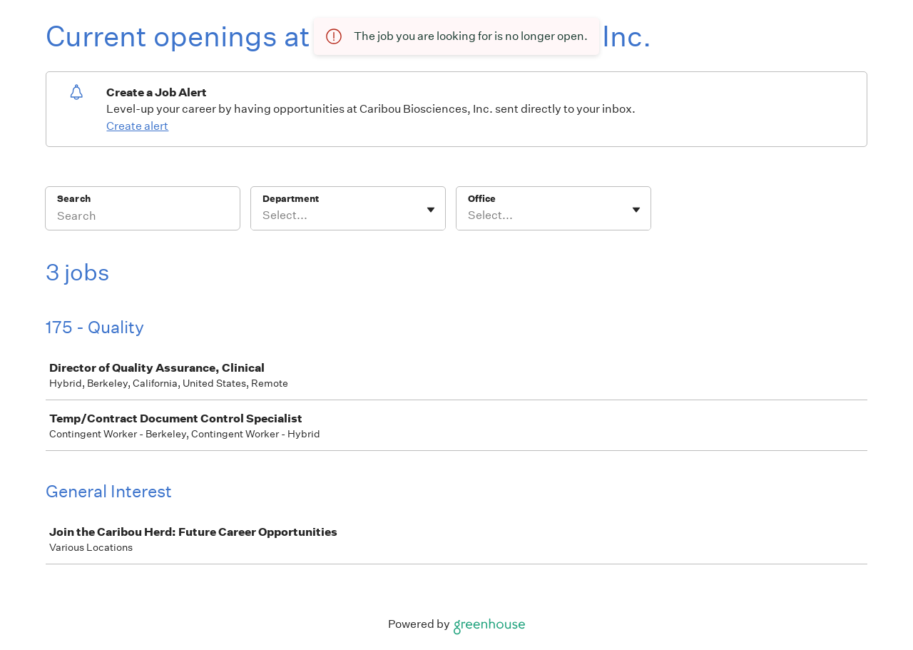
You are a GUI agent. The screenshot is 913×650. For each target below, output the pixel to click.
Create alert (137, 126)
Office (482, 199)
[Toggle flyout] (430, 209)
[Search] (143, 217)
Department (290, 199)
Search (74, 199)
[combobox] (263, 215)
